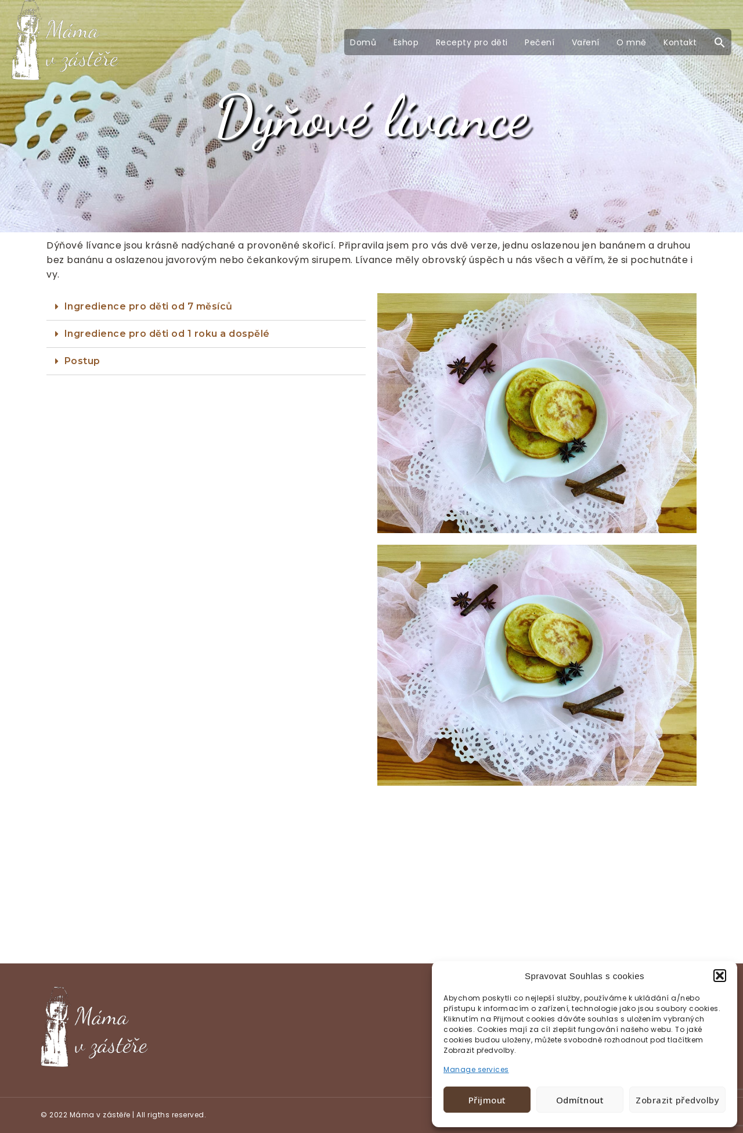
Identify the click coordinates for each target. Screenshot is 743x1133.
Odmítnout (580, 1100)
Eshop (406, 42)
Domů (363, 42)
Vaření (586, 42)
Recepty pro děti (472, 42)
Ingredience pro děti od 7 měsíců (148, 306)
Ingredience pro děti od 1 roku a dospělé (167, 333)
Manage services (476, 1069)
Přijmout (487, 1100)
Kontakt (680, 42)
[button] (720, 975)
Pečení (539, 42)
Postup (82, 360)
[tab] (206, 307)
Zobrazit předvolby (677, 1100)
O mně (631, 42)
